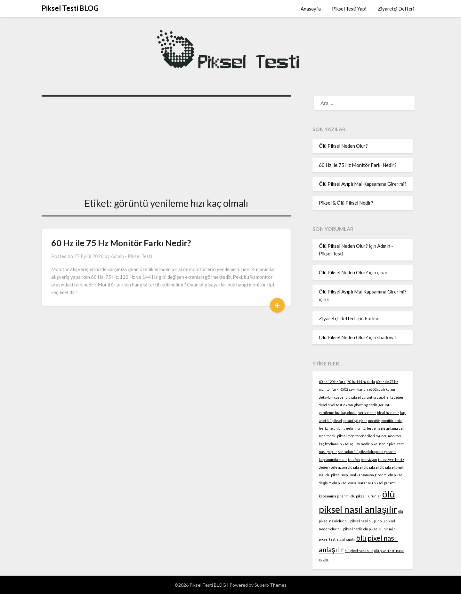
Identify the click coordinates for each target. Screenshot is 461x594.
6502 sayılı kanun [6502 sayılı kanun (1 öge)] (354, 389)
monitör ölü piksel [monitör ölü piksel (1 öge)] (333, 436)
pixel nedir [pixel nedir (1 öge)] (379, 444)
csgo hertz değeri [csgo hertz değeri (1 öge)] (391, 397)
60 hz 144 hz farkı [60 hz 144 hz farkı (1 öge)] (361, 381)
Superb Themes (271, 585)
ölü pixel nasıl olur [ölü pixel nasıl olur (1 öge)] (359, 551)
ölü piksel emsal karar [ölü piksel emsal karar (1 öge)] (349, 483)
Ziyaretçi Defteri (396, 9)
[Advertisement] (166, 143)
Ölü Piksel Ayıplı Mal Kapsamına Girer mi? (363, 184)
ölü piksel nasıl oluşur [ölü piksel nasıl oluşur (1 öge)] (362, 521)
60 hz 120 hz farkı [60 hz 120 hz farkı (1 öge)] (332, 381)
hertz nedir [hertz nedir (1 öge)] (367, 412)
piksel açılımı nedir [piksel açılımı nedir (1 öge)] (355, 444)
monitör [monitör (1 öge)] (374, 420)
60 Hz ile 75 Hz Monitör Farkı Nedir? (121, 243)
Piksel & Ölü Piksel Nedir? (346, 203)
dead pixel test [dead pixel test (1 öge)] (330, 405)
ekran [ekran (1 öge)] (348, 405)
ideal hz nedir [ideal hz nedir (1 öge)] (388, 412)
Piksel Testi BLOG (70, 8)
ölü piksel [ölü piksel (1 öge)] (371, 467)
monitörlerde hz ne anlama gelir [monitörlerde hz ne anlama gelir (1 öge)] (380, 428)
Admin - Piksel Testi (131, 256)
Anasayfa (311, 9)
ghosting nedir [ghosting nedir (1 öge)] (365, 405)
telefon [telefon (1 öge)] (354, 459)
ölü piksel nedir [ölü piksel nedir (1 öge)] (350, 529)
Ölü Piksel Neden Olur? (343, 146)
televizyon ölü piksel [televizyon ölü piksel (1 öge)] (347, 467)
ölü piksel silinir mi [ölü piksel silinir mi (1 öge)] (378, 529)
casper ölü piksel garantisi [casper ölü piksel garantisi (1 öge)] (355, 397)
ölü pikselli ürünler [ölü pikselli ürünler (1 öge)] (366, 496)
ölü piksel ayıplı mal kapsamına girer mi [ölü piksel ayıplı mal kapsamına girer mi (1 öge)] (356, 475)
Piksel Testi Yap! (349, 9)
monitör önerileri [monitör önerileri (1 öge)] (361, 436)
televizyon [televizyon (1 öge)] (369, 459)
